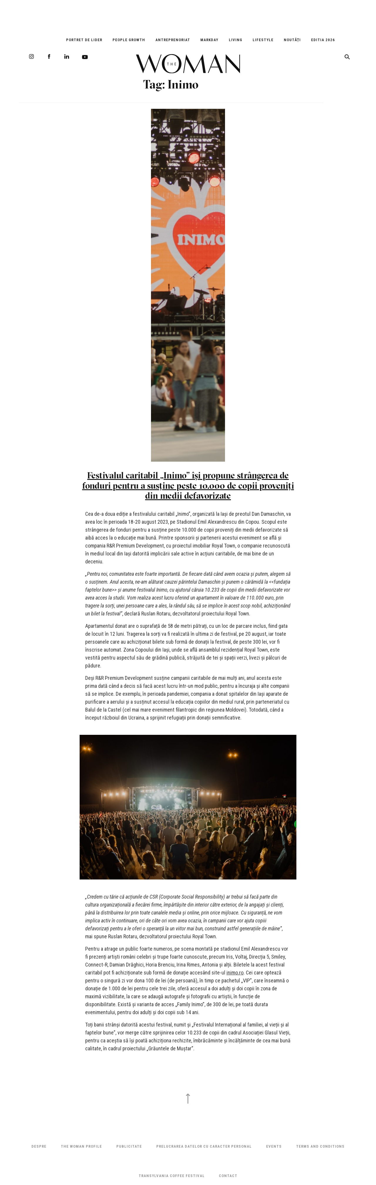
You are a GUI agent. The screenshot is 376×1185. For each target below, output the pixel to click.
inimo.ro (235, 972)
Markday (209, 40)
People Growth (129, 40)
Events (274, 1146)
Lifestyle (263, 40)
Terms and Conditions (320, 1146)
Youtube (85, 57)
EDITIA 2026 (323, 40)
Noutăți (292, 40)
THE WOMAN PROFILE (81, 1146)
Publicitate (129, 1146)
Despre (38, 1146)
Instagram (31, 56)
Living (235, 40)
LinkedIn (66, 56)
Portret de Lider (84, 40)
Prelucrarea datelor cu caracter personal (204, 1146)
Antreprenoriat (172, 40)
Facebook (49, 56)
